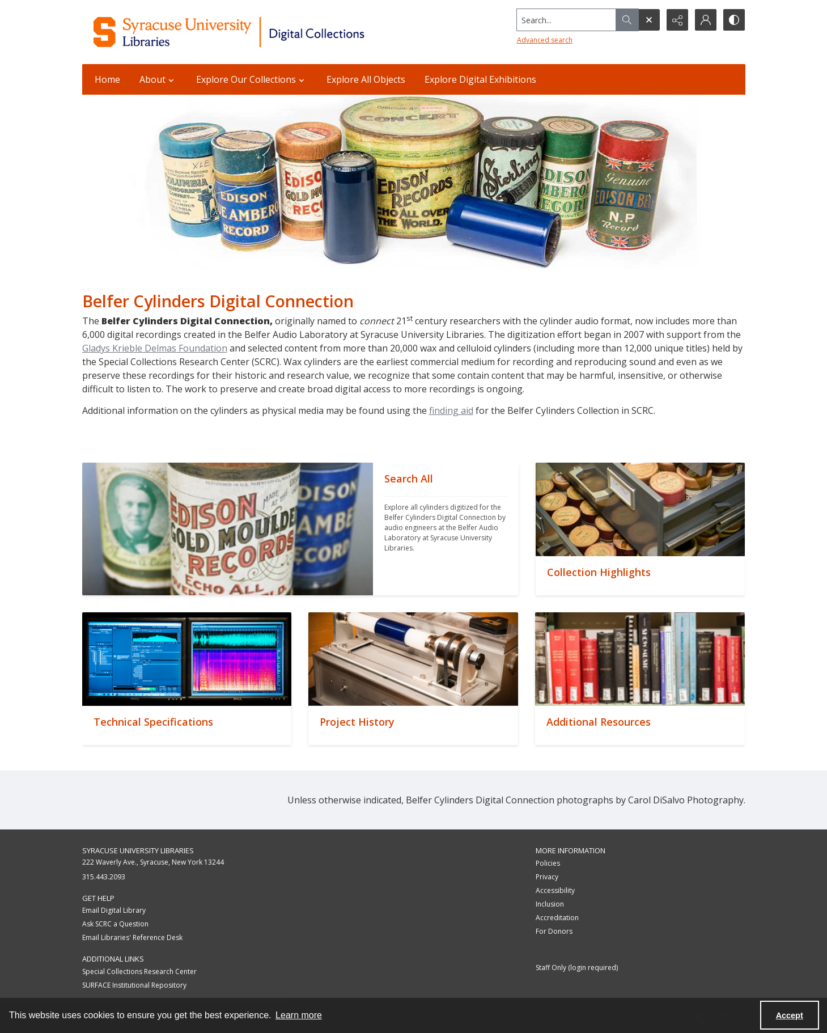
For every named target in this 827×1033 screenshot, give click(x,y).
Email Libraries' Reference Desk (132, 937)
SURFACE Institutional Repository (134, 985)
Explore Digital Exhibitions (480, 79)
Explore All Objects (365, 79)
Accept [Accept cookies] (789, 1015)
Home (107, 79)
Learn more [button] (298, 1015)
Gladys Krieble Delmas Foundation (154, 348)
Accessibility (555, 890)
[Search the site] (566, 20)
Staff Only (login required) (577, 967)
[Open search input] (649, 20)
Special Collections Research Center (139, 971)
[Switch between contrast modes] (734, 20)
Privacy (547, 877)
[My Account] (705, 20)
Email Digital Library (114, 910)
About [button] (158, 79)
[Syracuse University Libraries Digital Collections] (262, 32)
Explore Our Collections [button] (251, 79)
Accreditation (557, 917)
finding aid (451, 410)
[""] (446, 529)
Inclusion (550, 904)
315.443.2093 (103, 877)
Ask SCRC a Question (115, 924)
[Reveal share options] (677, 20)
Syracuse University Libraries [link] (138, 850)
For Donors (554, 931)
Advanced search (544, 40)
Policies (548, 863)
